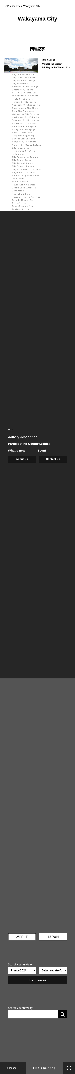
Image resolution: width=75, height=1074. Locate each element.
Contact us (53, 459)
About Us (22, 459)
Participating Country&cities (29, 443)
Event (42, 450)
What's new (16, 450)
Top (11, 430)
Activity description (22, 437)
